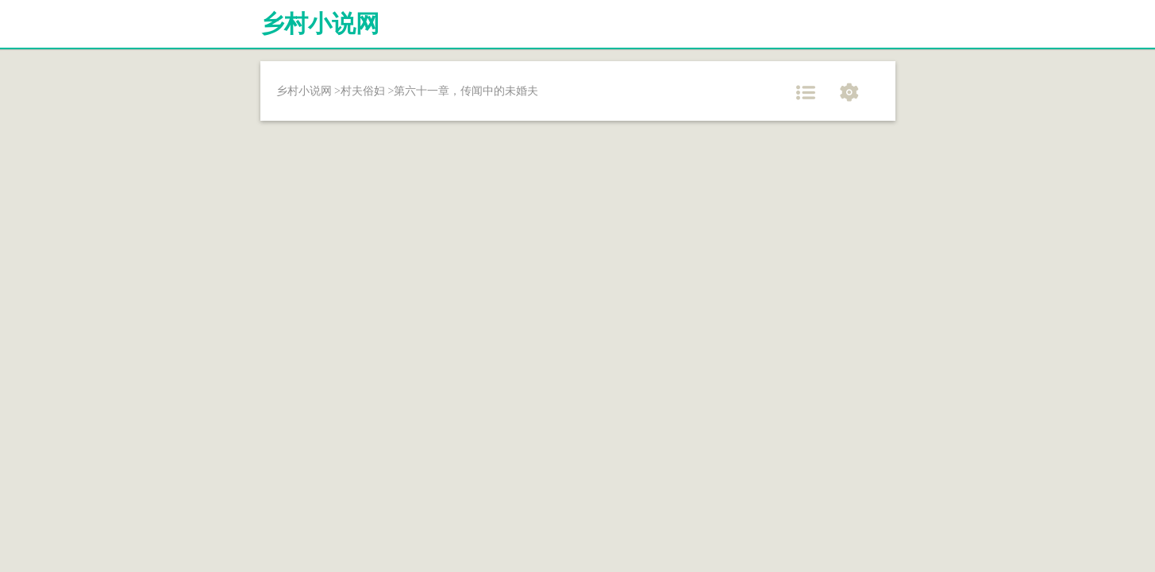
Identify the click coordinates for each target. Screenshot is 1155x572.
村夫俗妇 (363, 91)
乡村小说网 (319, 23)
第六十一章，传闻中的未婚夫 (466, 91)
